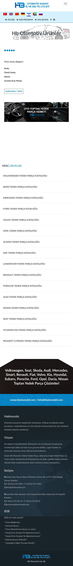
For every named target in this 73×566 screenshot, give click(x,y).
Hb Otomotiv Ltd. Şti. (36, 561)
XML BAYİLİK (41, 20)
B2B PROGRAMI (25, 20)
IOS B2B (10, 20)
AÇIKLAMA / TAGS (13, 91)
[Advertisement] (36, 141)
